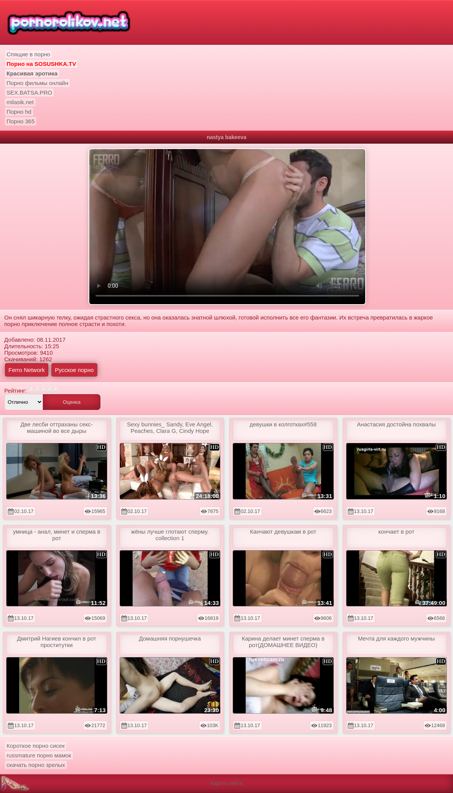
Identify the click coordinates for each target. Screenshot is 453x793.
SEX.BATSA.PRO (29, 92)
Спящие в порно (28, 54)
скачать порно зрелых (36, 765)
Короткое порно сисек (36, 745)
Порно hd (19, 111)
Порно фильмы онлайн (37, 83)
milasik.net (20, 102)
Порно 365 (20, 121)
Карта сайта (226, 783)
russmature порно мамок (39, 755)
